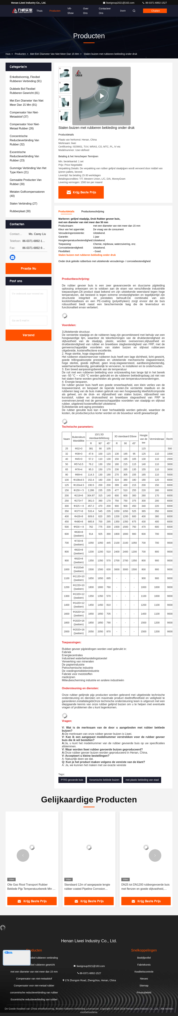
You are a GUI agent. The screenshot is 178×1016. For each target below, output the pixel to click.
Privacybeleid (144, 992)
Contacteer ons (105, 10)
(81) (24, 90)
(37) (24, 114)
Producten (54, 10)
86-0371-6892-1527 (154, 2)
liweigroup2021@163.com (119, 2)
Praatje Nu (28, 268)
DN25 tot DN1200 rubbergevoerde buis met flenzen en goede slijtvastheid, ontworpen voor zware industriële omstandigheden (145, 887)
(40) (27, 193)
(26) (25, 126)
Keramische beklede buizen (104, 779)
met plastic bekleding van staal (142, 779)
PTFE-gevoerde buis (72, 779)
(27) (23, 203)
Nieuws (144, 978)
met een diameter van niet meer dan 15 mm (54, 54)
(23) (24, 156)
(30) (26, 182)
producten (20, 54)
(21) (28, 170)
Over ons (85, 10)
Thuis (39, 10)
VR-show (70, 10)
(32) (24, 140)
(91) (26, 79)
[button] (23, 855)
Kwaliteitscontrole (144, 971)
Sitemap (144, 985)
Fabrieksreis (144, 964)
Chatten (155, 10)
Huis (8, 54)
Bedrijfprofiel (144, 957)
